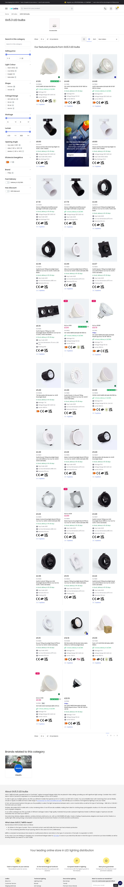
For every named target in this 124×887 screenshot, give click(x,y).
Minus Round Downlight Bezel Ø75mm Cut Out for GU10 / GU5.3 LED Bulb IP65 (76, 270)
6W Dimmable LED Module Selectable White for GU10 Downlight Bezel (75, 644)
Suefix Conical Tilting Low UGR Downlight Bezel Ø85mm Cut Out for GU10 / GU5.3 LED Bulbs (103, 521)
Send (115, 885)
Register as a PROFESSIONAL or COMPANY (79, 2)
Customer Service (10, 883)
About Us (8, 881)
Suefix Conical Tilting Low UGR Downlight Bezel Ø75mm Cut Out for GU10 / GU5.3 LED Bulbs (47, 583)
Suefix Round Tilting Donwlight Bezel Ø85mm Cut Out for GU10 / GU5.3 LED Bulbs (47, 270)
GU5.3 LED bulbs (25, 14)
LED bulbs (14, 14)
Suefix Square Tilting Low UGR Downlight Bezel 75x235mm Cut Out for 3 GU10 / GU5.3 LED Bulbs (48, 332)
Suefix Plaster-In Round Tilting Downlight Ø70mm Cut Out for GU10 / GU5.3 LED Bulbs (76, 397)
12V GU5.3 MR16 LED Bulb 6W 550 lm (75, 333)
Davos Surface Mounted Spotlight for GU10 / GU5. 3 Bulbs (48, 148)
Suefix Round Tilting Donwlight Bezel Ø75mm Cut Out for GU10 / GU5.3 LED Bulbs (104, 208)
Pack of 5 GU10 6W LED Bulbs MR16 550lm (102, 644)
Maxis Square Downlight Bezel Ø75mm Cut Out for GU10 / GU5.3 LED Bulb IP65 (76, 522)
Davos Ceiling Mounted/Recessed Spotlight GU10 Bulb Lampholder (46, 208)
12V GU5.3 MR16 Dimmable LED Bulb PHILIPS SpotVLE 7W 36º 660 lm (103, 336)
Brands (36, 883)
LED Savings (37, 886)
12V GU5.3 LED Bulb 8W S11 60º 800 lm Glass (75, 87)
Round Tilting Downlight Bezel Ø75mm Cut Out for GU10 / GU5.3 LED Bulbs (48, 644)
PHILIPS (18, 775)
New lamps (66, 881)
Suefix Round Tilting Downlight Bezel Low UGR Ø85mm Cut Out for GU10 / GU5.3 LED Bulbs (47, 459)
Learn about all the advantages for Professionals (106, 2)
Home (7, 14)
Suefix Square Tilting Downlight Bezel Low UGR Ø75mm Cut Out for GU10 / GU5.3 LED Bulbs (103, 270)
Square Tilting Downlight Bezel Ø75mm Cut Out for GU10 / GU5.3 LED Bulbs (76, 582)
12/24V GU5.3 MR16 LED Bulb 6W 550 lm (104, 395)
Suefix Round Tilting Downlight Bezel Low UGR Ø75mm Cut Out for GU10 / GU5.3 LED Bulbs (103, 583)
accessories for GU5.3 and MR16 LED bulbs (49, 801)
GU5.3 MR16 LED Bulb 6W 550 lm (46, 86)
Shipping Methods (10, 886)
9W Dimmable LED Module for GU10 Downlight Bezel (103, 458)
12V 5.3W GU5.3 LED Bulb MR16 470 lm (47, 706)
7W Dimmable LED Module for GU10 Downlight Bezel (47, 396)
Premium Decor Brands (70, 886)
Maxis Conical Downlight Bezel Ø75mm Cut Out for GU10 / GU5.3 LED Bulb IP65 (76, 458)
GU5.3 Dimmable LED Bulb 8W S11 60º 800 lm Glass (103, 87)
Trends (65, 883)
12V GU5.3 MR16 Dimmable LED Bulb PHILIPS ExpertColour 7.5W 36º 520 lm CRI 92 (75, 707)
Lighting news (38, 881)
